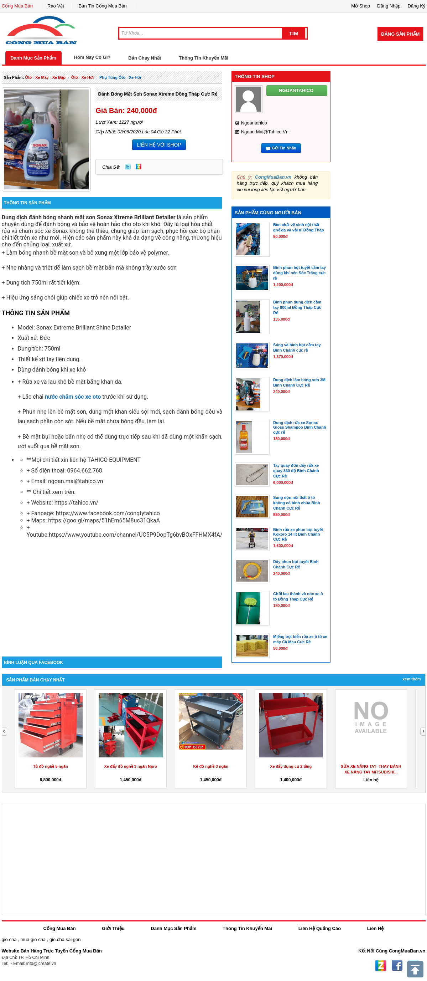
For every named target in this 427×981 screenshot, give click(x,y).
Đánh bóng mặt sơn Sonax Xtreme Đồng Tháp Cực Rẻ (157, 94)
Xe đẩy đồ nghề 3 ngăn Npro (130, 766)
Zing (138, 166)
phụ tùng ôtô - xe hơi (120, 77)
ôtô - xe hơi (82, 77)
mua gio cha (33, 939)
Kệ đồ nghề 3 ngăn (210, 766)
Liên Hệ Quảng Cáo (319, 928)
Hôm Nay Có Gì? (92, 57)
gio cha (9, 939)
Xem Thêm (411, 679)
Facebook (397, 965)
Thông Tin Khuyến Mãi (203, 58)
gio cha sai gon (65, 939)
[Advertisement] (112, 596)
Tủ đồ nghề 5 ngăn (50, 766)
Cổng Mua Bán (17, 6)
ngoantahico (254, 123)
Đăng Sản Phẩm (400, 34)
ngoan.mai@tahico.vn (264, 131)
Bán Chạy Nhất (144, 58)
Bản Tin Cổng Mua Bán (103, 6)
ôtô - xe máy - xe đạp (45, 77)
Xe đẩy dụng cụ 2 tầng (291, 766)
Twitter (128, 166)
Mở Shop (360, 6)
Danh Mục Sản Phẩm (33, 58)
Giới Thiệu (113, 928)
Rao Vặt (55, 6)
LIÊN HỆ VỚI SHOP (159, 145)
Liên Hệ (375, 928)
